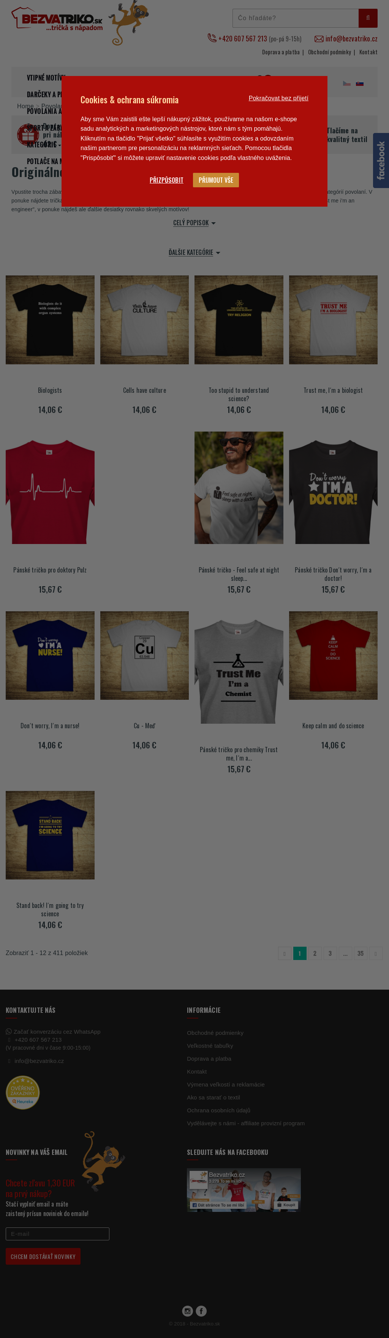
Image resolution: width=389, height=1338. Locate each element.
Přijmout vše (216, 180)
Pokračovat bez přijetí (278, 98)
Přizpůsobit (166, 180)
